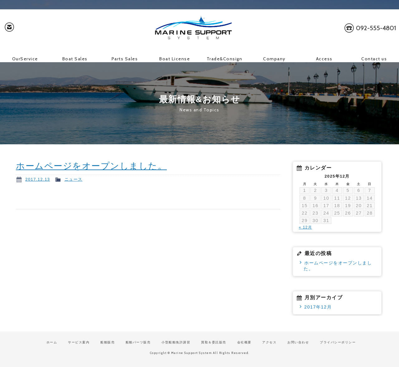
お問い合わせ (9, 28)
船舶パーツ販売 (138, 342)
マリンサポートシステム (199, 28)
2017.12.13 (37, 179)
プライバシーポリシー (338, 342)
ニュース (74, 179)
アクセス (269, 342)
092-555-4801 (376, 28)
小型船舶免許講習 (175, 342)
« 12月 (305, 227)
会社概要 (244, 342)
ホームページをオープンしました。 (91, 166)
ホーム (51, 342)
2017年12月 (318, 306)
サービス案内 (78, 342)
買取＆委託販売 (213, 342)
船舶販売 (107, 342)
